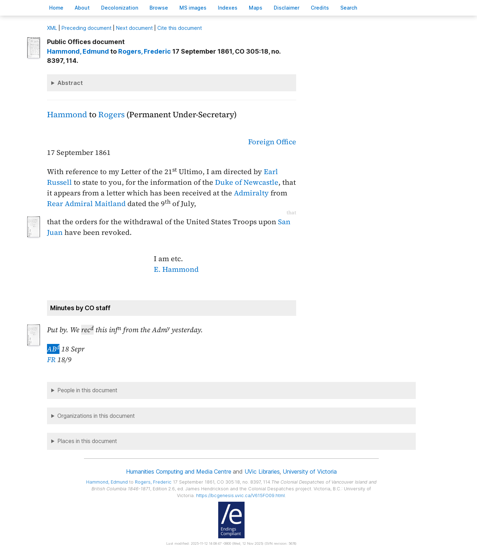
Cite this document (179, 28)
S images (192, 8)
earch (348, 8)
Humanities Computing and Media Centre (178, 471)
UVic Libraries (262, 471)
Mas (255, 8)
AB (53, 349)
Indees (227, 8)
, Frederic (144, 51)
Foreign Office (272, 142)
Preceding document (86, 28)
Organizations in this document (96, 416)
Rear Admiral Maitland (86, 204)
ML (52, 28)
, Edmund (78, 51)
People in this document (87, 390)
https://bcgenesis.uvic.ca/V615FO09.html (240, 495)
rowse (159, 8)
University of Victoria (309, 471)
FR (51, 360)
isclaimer (286, 8)
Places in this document (87, 441)
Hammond (67, 114)
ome (56, 8)
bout (82, 8)
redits (320, 8)
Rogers (111, 114)
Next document (134, 28)
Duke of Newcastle (246, 182)
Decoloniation (119, 8)
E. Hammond (176, 269)
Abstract (70, 82)
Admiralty (251, 193)
